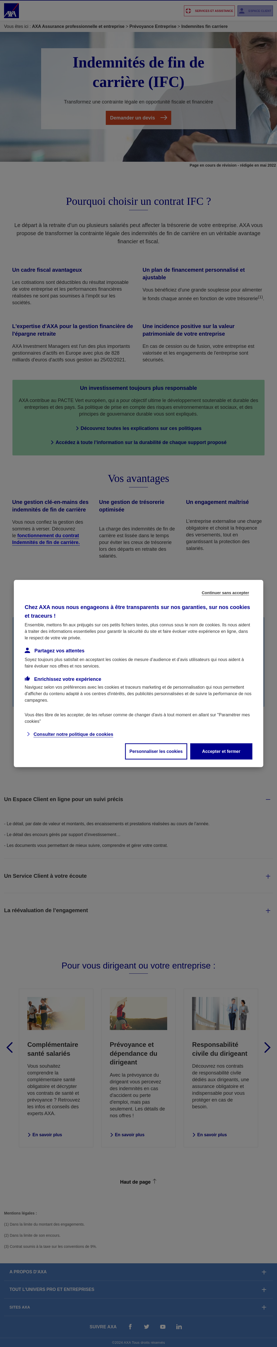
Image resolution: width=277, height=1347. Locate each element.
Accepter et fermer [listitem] (221, 751)
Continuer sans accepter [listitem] (225, 592)
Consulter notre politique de (73, 734)
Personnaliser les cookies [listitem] (156, 751)
